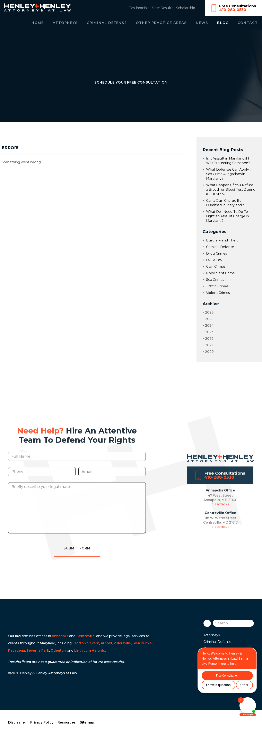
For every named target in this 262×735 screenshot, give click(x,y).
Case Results (162, 8)
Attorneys (65, 23)
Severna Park (37, 650)
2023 (208, 332)
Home (38, 23)
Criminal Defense (107, 23)
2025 (208, 319)
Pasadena (16, 650)
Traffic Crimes (217, 286)
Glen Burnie (142, 643)
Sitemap (87, 722)
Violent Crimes (218, 293)
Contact (248, 23)
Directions (220, 510)
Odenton (58, 650)
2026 (208, 312)
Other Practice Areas (161, 23)
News (202, 23)
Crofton (79, 643)
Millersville (122, 643)
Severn (93, 643)
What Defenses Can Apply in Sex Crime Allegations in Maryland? (229, 174)
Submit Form (76, 555)
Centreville (85, 636)
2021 (208, 345)
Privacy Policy (41, 722)
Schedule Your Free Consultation (131, 82)
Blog (223, 23)
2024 (208, 325)
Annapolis (60, 636)
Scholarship (185, 8)
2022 (208, 338)
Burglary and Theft (222, 240)
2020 (208, 352)
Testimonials (139, 8)
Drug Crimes (216, 253)
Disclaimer (17, 722)
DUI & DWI (215, 260)
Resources (67, 722)
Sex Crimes (215, 280)
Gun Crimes (215, 266)
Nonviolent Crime (220, 273)
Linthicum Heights (89, 650)
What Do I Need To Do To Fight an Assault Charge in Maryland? (227, 216)
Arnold (106, 643)
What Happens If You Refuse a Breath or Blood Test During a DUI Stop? (230, 189)
